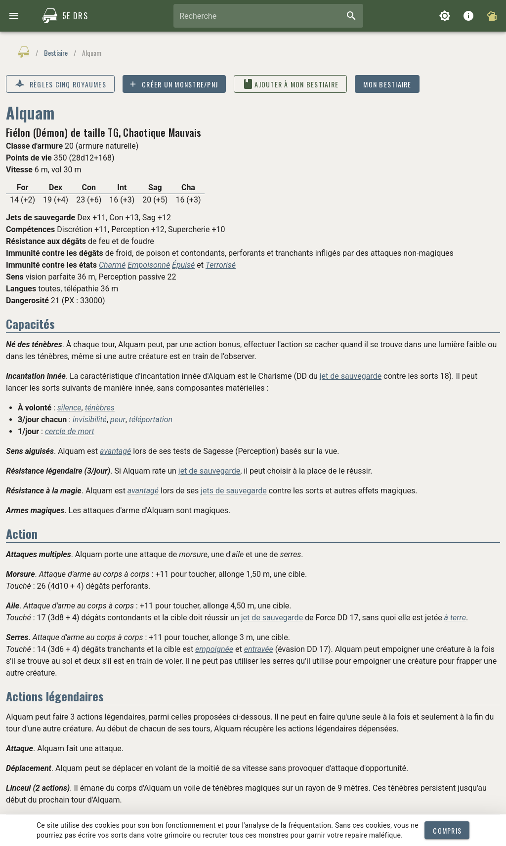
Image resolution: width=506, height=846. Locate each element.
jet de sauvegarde (350, 376)
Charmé (112, 265)
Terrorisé (221, 265)
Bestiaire (56, 52)
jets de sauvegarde (234, 490)
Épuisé (183, 265)
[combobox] (268, 16)
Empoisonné (148, 265)
